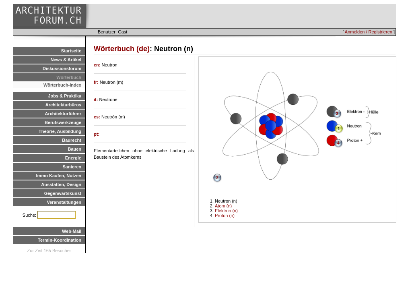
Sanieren (72, 166)
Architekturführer (63, 113)
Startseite (71, 50)
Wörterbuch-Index (62, 85)
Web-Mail (71, 231)
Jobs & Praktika (64, 95)
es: (97, 116)
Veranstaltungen (64, 202)
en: (98, 64)
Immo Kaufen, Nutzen (58, 175)
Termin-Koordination (59, 240)
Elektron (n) (226, 210)
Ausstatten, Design (61, 184)
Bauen (74, 149)
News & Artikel (65, 59)
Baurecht (71, 140)
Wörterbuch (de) (122, 49)
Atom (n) (223, 205)
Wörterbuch (68, 77)
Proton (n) (225, 215)
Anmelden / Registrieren (368, 31)
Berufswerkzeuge (63, 122)
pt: (96, 134)
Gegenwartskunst (62, 193)
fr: (97, 82)
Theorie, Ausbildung (60, 131)
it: (96, 99)
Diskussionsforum (62, 68)
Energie (73, 157)
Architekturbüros (63, 104)
